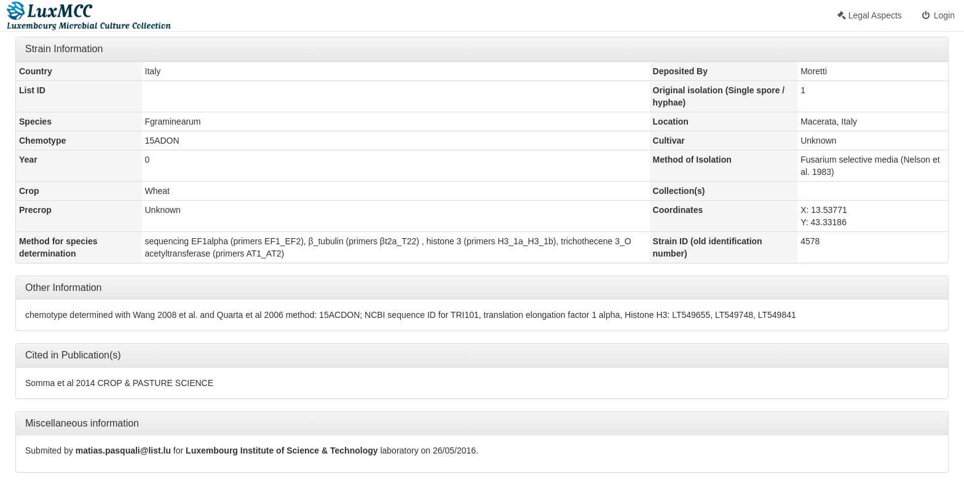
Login (937, 15)
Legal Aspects (869, 15)
